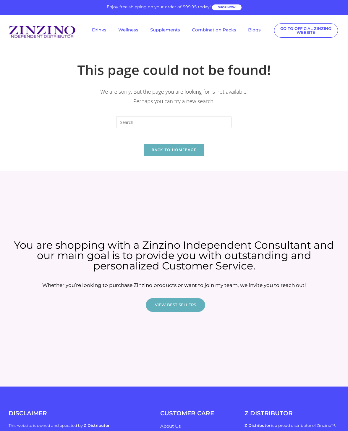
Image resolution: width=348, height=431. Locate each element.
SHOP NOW (227, 7)
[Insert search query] (174, 122)
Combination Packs (214, 30)
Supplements (165, 30)
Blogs (254, 30)
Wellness (128, 30)
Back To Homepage (174, 152)
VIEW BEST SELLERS (175, 307)
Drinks (99, 30)
